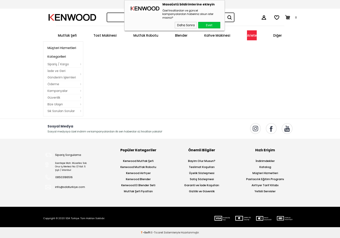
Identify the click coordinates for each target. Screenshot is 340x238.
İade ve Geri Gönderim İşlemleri (61, 74)
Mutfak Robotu (145, 35)
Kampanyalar (57, 91)
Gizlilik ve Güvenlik (202, 191)
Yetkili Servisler (265, 191)
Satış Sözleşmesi (202, 179)
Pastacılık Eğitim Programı (265, 179)
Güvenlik (53, 97)
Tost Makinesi (105, 35)
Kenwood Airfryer (138, 173)
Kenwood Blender (138, 179)
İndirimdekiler (265, 161)
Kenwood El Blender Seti (138, 185)
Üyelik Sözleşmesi (201, 173)
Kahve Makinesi (217, 35)
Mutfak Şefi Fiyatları (138, 191)
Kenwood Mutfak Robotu (138, 167)
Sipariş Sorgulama (68, 155)
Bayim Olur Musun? (201, 161)
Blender (181, 35)
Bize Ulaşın (55, 104)
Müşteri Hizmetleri (265, 173)
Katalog (265, 167)
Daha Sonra (186, 25)
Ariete (252, 35)
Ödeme (53, 84)
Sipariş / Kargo (58, 64)
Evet (209, 25)
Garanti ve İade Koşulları (201, 185)
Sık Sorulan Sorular (61, 111)
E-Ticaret (157, 232)
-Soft (146, 232)
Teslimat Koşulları (202, 167)
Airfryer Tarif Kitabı (265, 185)
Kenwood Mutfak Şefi (138, 161)
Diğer (277, 35)
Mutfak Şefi (67, 35)
